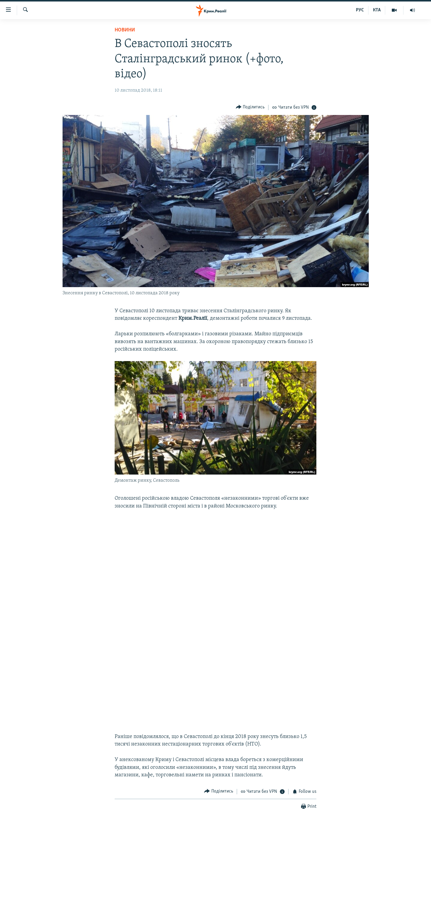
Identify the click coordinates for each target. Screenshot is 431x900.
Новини (125, 30)
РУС (360, 10)
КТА (377, 10)
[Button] (250, 107)
